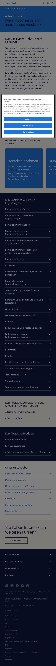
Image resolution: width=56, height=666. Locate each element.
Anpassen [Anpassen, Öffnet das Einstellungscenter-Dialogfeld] (28, 119)
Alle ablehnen (28, 125)
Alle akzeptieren (28, 132)
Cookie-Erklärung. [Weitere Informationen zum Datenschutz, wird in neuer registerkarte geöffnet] (40, 113)
